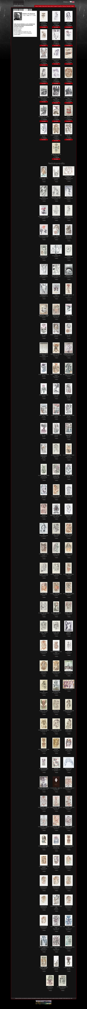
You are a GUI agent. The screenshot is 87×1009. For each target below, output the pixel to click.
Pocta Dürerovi (68, 672)
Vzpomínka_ (43, 22)
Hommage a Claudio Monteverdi (44, 60)
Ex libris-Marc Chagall (43, 415)
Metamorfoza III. (56, 886)
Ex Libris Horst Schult (56, 495)
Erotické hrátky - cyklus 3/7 (56, 807)
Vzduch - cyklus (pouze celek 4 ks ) (44, 947)
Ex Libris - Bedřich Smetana (68, 947)
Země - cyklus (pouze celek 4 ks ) (56, 947)
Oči (43, 691)
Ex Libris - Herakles (69, 534)
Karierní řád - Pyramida (56, 197)
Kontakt (68, 6)
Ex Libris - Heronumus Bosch (43, 554)
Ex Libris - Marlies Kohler (68, 574)
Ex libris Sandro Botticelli (68, 710)
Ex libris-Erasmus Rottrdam (68, 415)
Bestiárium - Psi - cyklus (44, 116)
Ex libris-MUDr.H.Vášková (44, 374)
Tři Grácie (69, 256)
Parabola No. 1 (69, 275)
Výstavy (64, 6)
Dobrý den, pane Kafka (44, 78)
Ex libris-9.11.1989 (43, 434)
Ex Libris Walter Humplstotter (56, 476)
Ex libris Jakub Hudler (68, 495)
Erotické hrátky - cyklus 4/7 (68, 807)
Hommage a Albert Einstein (43, 788)
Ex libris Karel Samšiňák (68, 846)
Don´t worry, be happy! (44, 236)
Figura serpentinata (56, 59)
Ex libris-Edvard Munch (56, 415)
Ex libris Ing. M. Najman (56, 154)
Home (36, 6)
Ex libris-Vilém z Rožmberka (56, 334)
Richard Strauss (56, 866)
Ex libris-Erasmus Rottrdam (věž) (56, 906)
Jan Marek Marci (56, 691)
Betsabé (56, 749)
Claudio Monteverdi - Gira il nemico (56, 375)
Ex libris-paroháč (56, 178)
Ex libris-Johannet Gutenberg (68, 395)
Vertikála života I (56, 216)
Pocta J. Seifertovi (69, 41)
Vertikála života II (56, 22)
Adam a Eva (68, 78)
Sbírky (30, 9)
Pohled (56, 295)
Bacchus (44, 515)
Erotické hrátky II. (43, 651)
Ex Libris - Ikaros (56, 553)
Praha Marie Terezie (56, 672)
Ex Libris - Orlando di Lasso (56, 593)
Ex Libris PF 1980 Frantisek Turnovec (68, 455)
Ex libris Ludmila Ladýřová (43, 846)
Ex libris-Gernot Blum (43, 395)
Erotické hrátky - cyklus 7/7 (68, 826)
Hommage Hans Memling (68, 354)
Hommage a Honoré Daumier (44, 354)
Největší (68, 116)
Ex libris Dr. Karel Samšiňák (43, 749)
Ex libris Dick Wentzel (68, 475)
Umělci (40, 6)
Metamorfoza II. (43, 886)
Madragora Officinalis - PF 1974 (68, 295)
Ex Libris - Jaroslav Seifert (56, 574)
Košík (72, 6)
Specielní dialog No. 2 (56, 275)
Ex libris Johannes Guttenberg (68, 236)
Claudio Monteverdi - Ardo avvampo (56, 135)
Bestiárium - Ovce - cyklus (43, 97)
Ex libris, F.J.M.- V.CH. (43, 710)
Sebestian (68, 197)
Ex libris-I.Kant (56, 395)
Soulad (68, 22)
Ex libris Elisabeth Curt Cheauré (43, 867)
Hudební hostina (56, 315)
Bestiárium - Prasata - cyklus (68, 97)
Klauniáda (56, 768)
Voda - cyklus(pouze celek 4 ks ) (68, 927)
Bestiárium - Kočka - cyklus (56, 515)
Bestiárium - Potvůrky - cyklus (56, 97)
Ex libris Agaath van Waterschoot (56, 846)
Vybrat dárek (50, 6)
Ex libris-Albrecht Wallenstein (68, 435)
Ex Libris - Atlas (56, 632)
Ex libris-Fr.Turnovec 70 (68, 967)
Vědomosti (50, 986)
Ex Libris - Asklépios (44, 632)
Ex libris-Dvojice (56, 967)
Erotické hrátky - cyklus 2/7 (43, 807)
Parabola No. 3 (44, 295)
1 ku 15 (68, 651)
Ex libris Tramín (56, 710)
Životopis (16, 9)
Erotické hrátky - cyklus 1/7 (68, 788)
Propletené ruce (68, 768)
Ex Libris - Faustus (68, 613)
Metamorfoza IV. (68, 886)
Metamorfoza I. (68, 866)
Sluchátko (44, 41)
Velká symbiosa (44, 275)
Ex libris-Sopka (44, 334)
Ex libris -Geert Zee (44, 178)
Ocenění (25, 9)
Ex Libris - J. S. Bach (68, 553)
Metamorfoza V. (43, 906)
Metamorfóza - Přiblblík (44, 315)
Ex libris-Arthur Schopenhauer (44, 455)
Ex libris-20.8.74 (68, 135)
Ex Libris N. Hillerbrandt (56, 455)
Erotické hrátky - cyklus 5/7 (43, 826)
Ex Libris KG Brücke (44, 256)
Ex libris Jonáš (69, 730)
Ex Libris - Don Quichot (56, 613)
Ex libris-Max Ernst (44, 135)
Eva (43, 534)
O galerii (55, 6)
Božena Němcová (68, 515)
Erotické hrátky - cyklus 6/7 (56, 826)
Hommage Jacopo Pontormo (68, 177)
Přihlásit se (66, 2)
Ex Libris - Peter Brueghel (68, 593)
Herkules (68, 632)
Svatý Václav (43, 672)
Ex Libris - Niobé (43, 593)
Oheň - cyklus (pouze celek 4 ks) (56, 927)
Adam (56, 78)
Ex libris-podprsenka (68, 315)
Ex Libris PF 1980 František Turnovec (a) (43, 476)
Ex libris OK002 (69, 749)
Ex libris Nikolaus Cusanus (43, 730)
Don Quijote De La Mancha (68, 374)
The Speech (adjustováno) (43, 216)
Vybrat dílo (44, 6)
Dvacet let (68, 59)
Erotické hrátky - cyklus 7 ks (56, 788)
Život (56, 254)
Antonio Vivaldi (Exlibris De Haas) (56, 652)
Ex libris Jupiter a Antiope (56, 730)
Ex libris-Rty (56, 116)
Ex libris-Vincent (68, 334)
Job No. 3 (44, 197)
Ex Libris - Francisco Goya (62, 986)
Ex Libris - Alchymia (44, 967)
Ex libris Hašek (44, 495)
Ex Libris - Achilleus (56, 534)
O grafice (60, 6)
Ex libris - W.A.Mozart (56, 236)
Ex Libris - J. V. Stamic (43, 574)
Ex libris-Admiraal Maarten (56, 434)
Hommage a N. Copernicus (56, 354)
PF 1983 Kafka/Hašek (43, 768)
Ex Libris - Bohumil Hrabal (43, 613)
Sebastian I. (56, 41)
